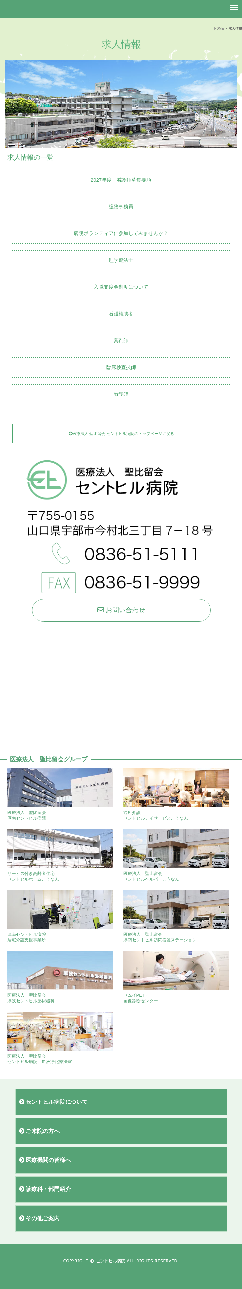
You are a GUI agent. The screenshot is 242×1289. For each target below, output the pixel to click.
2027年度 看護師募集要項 (121, 180)
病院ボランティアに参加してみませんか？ (121, 233)
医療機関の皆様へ (45, 1160)
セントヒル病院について (53, 1102)
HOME (219, 28)
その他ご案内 (39, 1218)
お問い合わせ (121, 610)
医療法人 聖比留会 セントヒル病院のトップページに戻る (121, 433)
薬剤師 (121, 340)
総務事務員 (121, 206)
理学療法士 (121, 260)
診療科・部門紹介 (45, 1189)
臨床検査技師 (121, 367)
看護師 (121, 394)
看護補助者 (121, 313)
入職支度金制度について (121, 287)
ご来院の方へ (39, 1131)
